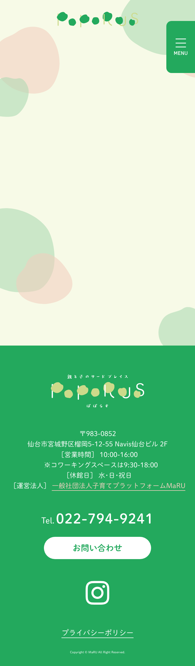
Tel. (97, 520)
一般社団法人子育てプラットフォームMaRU (118, 485)
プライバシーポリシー (97, 632)
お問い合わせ (97, 548)
